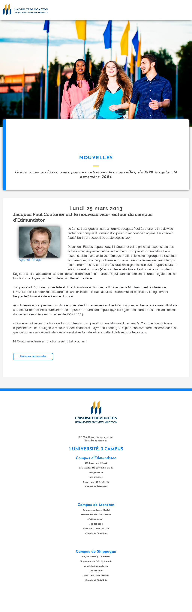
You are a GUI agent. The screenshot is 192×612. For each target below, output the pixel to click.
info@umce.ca (96, 491)
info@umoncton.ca (96, 538)
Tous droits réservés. (96, 460)
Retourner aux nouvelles (33, 375)
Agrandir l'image (30, 278)
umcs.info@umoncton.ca (96, 585)
